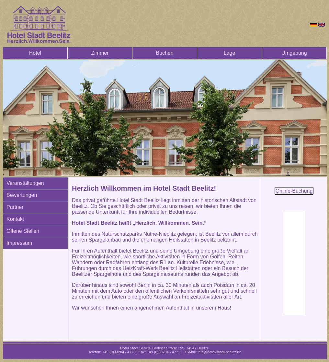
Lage (229, 53)
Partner (14, 207)
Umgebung (294, 53)
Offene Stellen (22, 231)
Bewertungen (21, 195)
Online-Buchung (294, 191)
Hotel (35, 53)
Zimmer (99, 53)
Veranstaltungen (25, 183)
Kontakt (15, 219)
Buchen (164, 53)
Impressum (19, 243)
